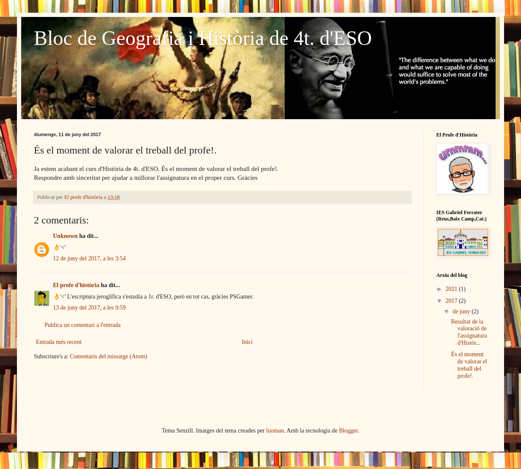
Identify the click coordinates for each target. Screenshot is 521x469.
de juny (461, 311)
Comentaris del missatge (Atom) (108, 356)
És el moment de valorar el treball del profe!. (469, 365)
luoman (275, 430)
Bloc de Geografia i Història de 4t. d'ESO (203, 38)
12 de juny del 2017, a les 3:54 (89, 258)
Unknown (65, 236)
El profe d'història (76, 285)
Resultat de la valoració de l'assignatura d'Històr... (469, 332)
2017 (452, 301)
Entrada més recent (58, 342)
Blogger (348, 430)
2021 (452, 289)
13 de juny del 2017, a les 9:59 (89, 307)
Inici (247, 342)
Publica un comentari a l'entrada (82, 325)
